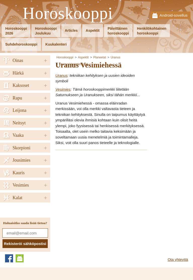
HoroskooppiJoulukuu (46, 30)
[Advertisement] (97, 189)
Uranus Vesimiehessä (73, 64)
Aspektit (93, 30)
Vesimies (62, 89)
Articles (71, 30)
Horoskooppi (68, 13)
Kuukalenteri (56, 44)
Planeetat (99, 57)
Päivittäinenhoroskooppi (118, 30)
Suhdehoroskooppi (21, 44)
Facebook (9, 258)
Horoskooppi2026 (16, 30)
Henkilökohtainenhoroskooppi (151, 30)
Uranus (115, 57)
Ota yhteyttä (178, 259)
